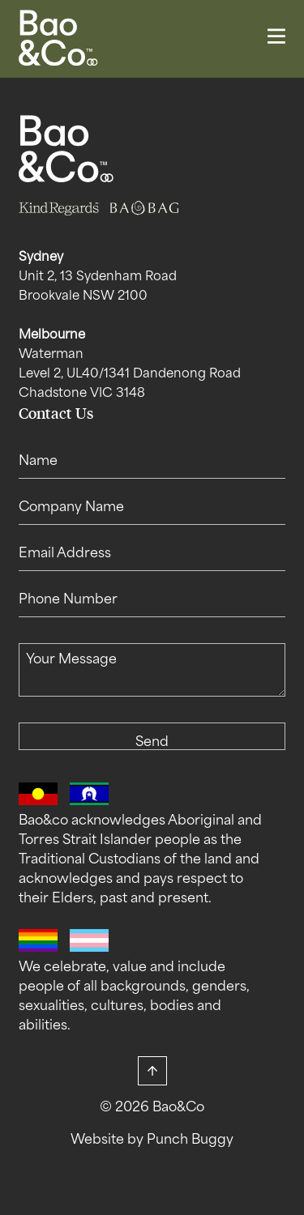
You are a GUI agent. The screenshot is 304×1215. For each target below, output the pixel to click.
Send (152, 742)
